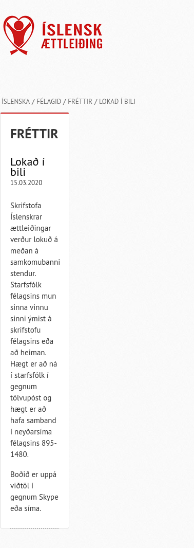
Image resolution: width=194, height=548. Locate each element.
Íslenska (16, 101)
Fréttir (80, 101)
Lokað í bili (117, 101)
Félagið (48, 101)
